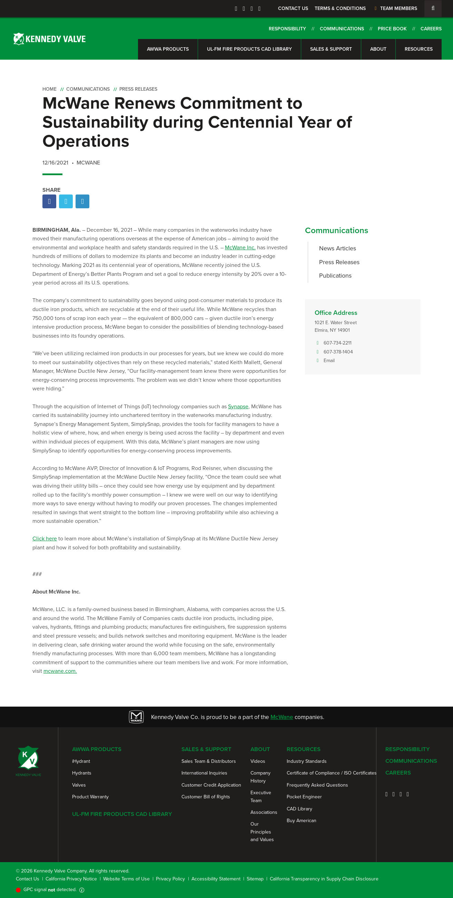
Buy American (301, 820)
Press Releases (138, 89)
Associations (263, 812)
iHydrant (81, 761)
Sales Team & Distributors (208, 761)
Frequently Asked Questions (317, 785)
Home (49, 89)
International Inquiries (204, 773)
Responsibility (287, 28)
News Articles (337, 248)
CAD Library (299, 808)
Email (325, 361)
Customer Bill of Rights (205, 796)
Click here (44, 538)
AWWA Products (168, 49)
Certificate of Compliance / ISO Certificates (332, 773)
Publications (335, 275)
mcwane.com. (60, 671)
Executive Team (260, 796)
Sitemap (255, 878)
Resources (419, 49)
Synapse (238, 406)
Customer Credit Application (211, 785)
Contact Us (293, 8)
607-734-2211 (333, 343)
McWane (281, 716)
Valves (79, 785)
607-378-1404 (334, 352)
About (378, 49)
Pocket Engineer (304, 796)
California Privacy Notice (71, 878)
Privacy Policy (170, 878)
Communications (342, 28)
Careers (431, 28)
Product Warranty (90, 796)
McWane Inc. (240, 247)
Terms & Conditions (340, 8)
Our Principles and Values (262, 831)
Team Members (395, 8)
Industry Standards (307, 761)
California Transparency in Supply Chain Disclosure (324, 878)
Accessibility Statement (215, 878)
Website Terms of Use (126, 878)
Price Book (392, 28)
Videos (257, 761)
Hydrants (81, 773)
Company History (260, 776)
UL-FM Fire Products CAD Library (249, 49)
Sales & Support (331, 49)
